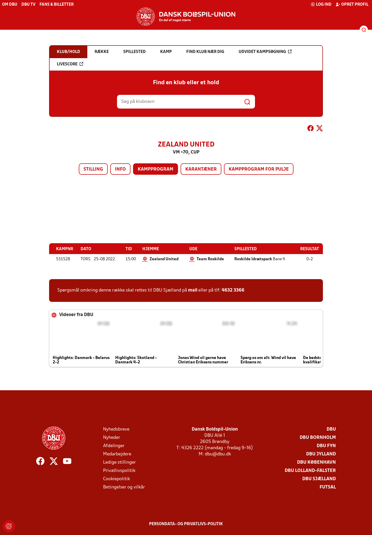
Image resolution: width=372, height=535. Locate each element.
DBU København (316, 462)
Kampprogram (155, 169)
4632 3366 (233, 290)
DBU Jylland (321, 454)
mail (192, 290)
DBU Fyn (326, 446)
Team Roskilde (210, 259)
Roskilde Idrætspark (253, 259)
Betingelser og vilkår (124, 487)
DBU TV (28, 4)
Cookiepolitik (116, 479)
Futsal (328, 487)
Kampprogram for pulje (259, 169)
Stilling (93, 169)
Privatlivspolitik (119, 470)
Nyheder (111, 437)
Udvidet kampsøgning (265, 52)
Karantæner (201, 169)
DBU (331, 429)
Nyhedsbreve (116, 429)
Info (120, 169)
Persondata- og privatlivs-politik (186, 524)
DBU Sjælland (319, 479)
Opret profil (352, 4)
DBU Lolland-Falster (310, 470)
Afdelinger (114, 446)
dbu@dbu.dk (218, 454)
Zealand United (164, 259)
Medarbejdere (117, 454)
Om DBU (9, 4)
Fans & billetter (57, 4)
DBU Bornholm (318, 437)
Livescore (70, 64)
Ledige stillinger (119, 462)
